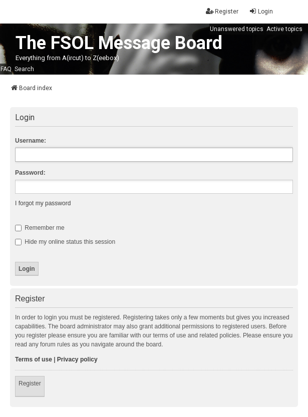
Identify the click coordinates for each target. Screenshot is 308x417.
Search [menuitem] (24, 69)
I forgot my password (43, 203)
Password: (30, 172)
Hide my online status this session (65, 241)
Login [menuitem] (261, 11)
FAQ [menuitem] (6, 69)
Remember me (40, 227)
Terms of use (33, 359)
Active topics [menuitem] (284, 29)
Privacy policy (77, 359)
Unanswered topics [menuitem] (236, 29)
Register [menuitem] (222, 11)
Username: (30, 140)
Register (30, 383)
